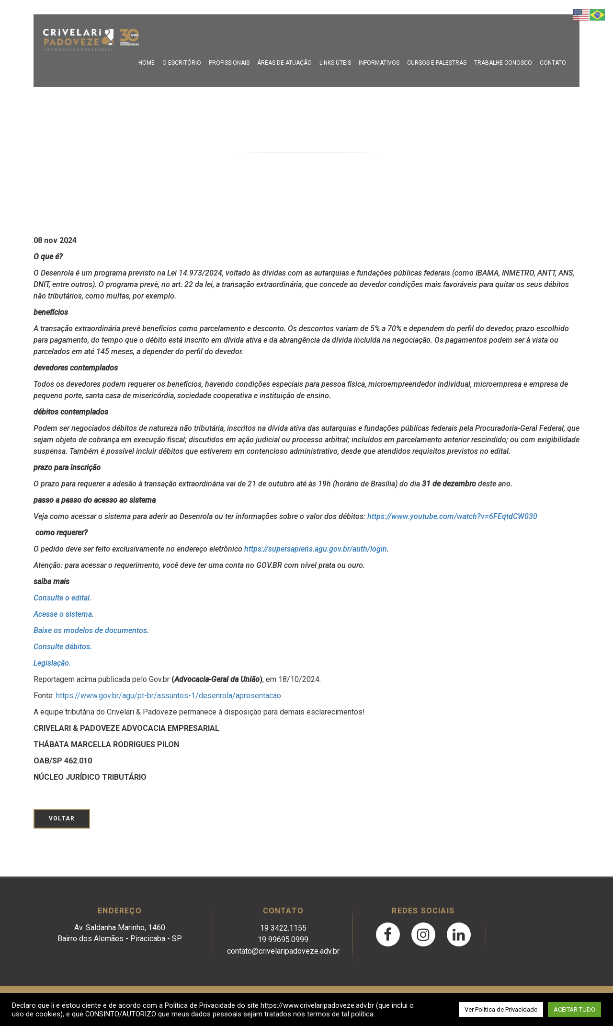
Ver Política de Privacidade (501, 1009)
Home (146, 62)
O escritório (181, 62)
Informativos (379, 62)
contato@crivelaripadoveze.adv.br (283, 951)
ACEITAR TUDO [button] (574, 1009)
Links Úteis (335, 62)
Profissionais (229, 62)
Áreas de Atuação (284, 62)
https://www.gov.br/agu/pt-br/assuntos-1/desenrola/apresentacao (168, 695)
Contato (553, 62)
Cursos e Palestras (436, 62)
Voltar (62, 818)
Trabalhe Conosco (503, 62)
